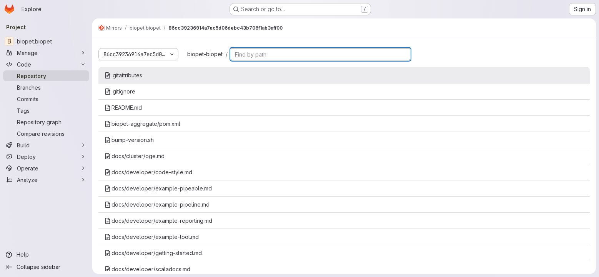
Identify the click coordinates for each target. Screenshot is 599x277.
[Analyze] (46, 179)
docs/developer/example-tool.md (152, 237)
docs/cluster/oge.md (135, 156)
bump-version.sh (129, 140)
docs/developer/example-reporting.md (158, 220)
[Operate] (46, 168)
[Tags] (46, 110)
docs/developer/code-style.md (148, 172)
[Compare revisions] (46, 133)
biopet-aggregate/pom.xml (142, 123)
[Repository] (46, 75)
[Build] (46, 145)
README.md (123, 107)
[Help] (46, 254)
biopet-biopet (205, 54)
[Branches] (46, 87)
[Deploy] (46, 156)
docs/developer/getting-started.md (153, 253)
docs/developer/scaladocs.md (147, 269)
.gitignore (120, 91)
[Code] (46, 64)
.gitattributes (123, 75)
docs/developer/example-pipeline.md (157, 204)
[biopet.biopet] (46, 41)
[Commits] (46, 98)
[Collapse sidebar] (46, 267)
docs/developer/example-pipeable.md (158, 188)
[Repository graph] (46, 122)
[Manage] (46, 52)
